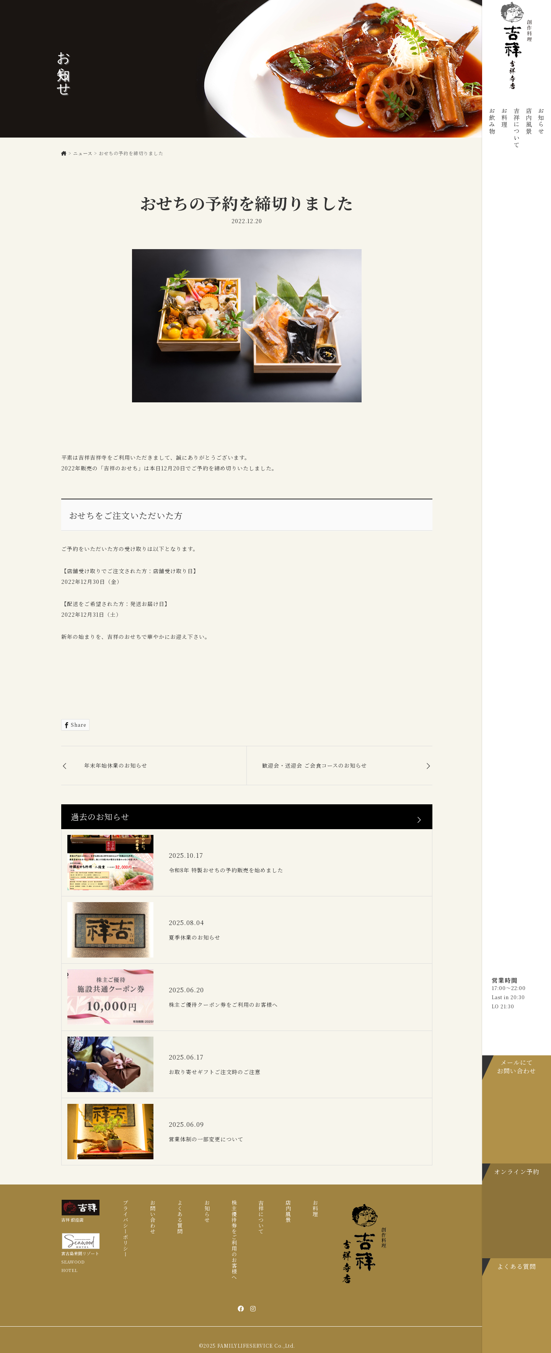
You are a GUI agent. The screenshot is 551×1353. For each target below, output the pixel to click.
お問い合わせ (152, 1217)
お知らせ (541, 121)
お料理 (504, 117)
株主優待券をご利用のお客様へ (234, 1240)
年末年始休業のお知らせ (115, 765)
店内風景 (528, 121)
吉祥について (516, 128)
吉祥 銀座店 (72, 1220)
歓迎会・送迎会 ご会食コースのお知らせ (314, 765)
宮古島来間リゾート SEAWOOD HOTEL (80, 1261)
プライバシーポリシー (125, 1228)
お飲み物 (492, 121)
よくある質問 (180, 1217)
